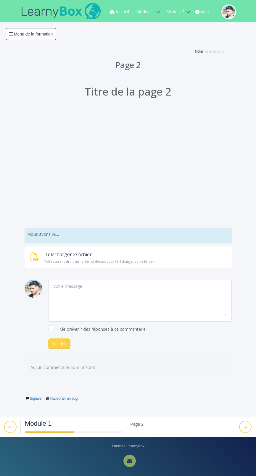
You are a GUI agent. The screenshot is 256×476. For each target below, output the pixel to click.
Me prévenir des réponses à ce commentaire (97, 329)
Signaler (36, 398)
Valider (59, 343)
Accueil (119, 11)
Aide (202, 11)
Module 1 (148, 11)
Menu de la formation (31, 34)
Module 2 (178, 11)
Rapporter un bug (64, 398)
